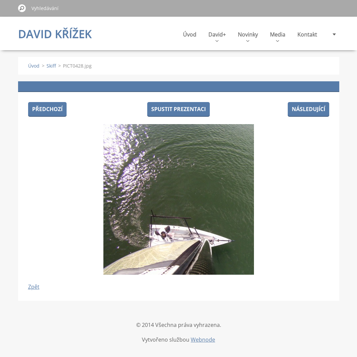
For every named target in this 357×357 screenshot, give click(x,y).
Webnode (203, 339)
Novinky (248, 36)
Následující (308, 109)
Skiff (51, 66)
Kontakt (307, 34)
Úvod (189, 34)
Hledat (22, 8)
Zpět (33, 286)
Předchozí (47, 109)
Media (277, 36)
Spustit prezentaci (178, 109)
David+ (217, 36)
